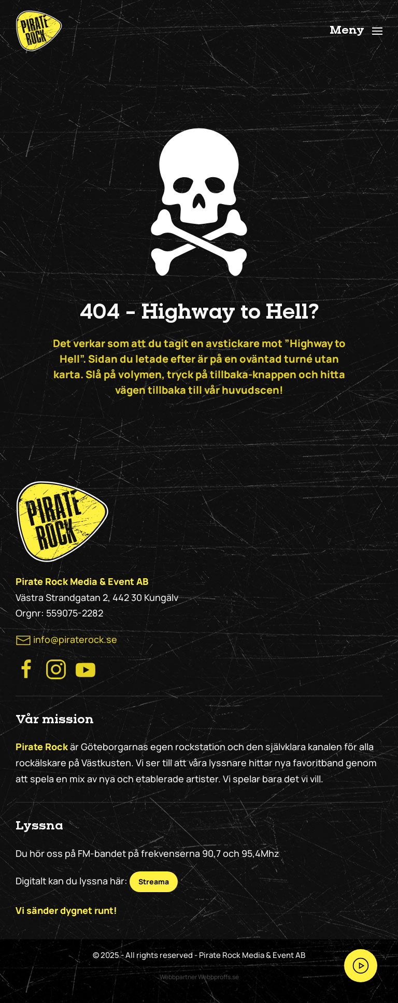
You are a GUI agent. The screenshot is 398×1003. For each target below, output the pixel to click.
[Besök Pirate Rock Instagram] (56, 668)
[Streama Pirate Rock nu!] (360, 965)
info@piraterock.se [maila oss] (75, 639)
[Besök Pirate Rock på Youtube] (85, 668)
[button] (356, 31)
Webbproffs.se (218, 976)
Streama (153, 881)
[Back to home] (39, 31)
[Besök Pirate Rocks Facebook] (26, 668)
